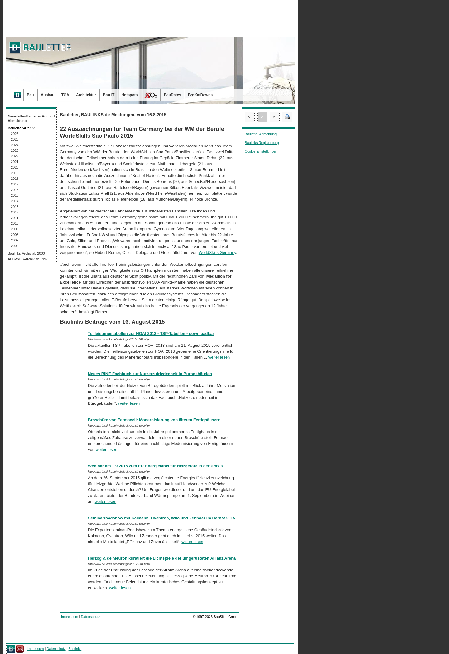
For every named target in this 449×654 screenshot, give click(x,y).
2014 (14, 201)
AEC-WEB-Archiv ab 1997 (28, 259)
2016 (14, 190)
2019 (14, 173)
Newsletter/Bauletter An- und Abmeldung (31, 118)
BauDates (172, 95)
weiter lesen (219, 357)
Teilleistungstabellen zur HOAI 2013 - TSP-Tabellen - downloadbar (151, 333)
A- (275, 117)
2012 (14, 212)
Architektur (86, 95)
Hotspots (129, 95)
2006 (14, 246)
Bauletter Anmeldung (261, 134)
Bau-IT (108, 95)
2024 (14, 145)
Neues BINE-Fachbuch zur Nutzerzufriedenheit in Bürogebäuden (150, 373)
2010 (14, 223)
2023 (14, 150)
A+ (250, 117)
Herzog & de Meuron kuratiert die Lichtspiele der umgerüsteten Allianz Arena (162, 558)
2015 (14, 195)
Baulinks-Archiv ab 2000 (26, 253)
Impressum (69, 616)
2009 (14, 229)
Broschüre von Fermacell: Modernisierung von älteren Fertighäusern (154, 420)
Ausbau (48, 95)
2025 (14, 139)
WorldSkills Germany (217, 252)
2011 (14, 218)
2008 (14, 234)
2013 (14, 206)
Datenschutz (90, 616)
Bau (30, 95)
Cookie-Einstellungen (261, 151)
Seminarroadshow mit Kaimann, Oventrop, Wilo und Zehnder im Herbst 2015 (161, 518)
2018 (14, 178)
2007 (14, 240)
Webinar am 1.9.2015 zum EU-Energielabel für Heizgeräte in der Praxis (155, 466)
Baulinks (75, 649)
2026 (14, 134)
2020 (14, 167)
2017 (14, 184)
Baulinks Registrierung (262, 143)
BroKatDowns (200, 95)
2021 (14, 162)
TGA (65, 95)
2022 (14, 156)
